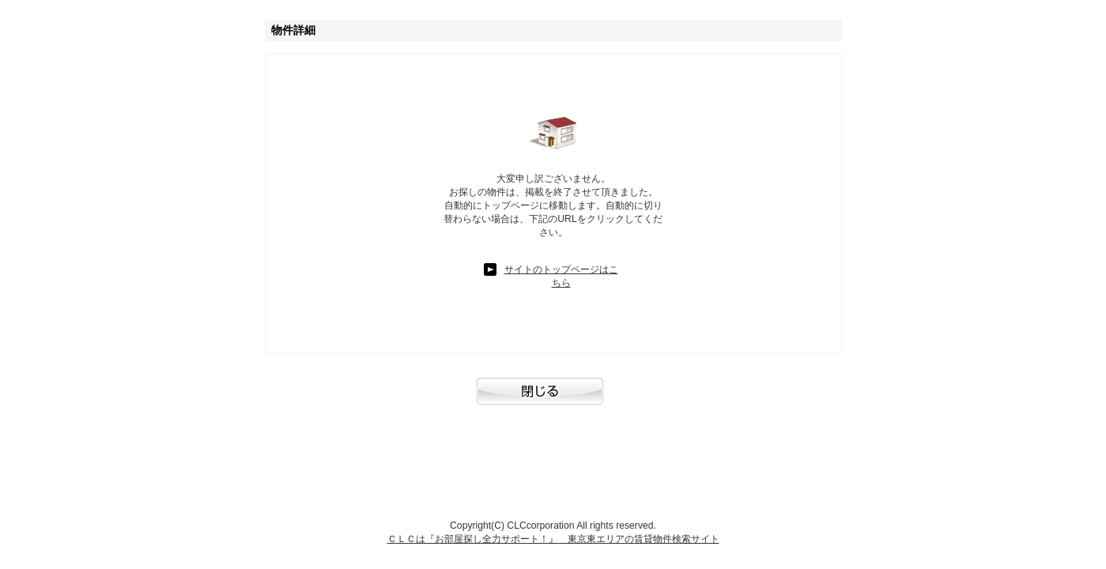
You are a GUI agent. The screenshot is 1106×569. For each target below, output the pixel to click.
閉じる (553, 399)
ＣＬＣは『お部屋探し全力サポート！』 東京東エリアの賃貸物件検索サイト (553, 539)
